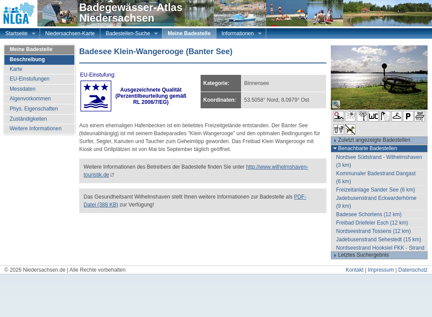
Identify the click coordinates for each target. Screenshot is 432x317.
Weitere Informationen (36, 128)
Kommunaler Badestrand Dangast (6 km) (376, 177)
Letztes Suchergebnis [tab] (360, 255)
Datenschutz (413, 270)
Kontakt (355, 270)
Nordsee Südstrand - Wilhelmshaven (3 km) (379, 161)
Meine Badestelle (189, 33)
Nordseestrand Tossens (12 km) (373, 231)
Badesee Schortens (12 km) (369, 214)
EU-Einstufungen (30, 79)
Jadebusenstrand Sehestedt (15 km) (378, 239)
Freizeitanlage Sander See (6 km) (375, 190)
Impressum (381, 270)
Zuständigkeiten (28, 119)
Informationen (239, 34)
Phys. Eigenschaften (34, 109)
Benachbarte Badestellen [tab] (364, 148)
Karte (16, 69)
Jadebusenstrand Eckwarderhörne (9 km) (376, 202)
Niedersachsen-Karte (70, 33)
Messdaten (23, 89)
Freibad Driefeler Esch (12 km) (372, 223)
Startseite (18, 34)
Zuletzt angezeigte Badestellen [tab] (370, 140)
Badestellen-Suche (129, 34)
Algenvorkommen (30, 99)
